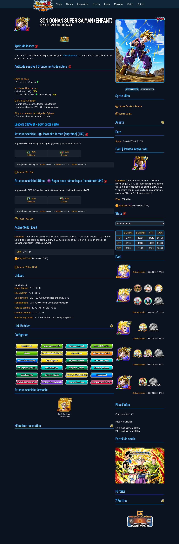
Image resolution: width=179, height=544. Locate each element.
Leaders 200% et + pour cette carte (37, 124)
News (59, 4)
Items (107, 4)
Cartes (69, 4)
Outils (130, 4)
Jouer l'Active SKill (27, 267)
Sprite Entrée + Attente (130, 106)
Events (96, 4)
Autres (141, 4)
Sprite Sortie (125, 114)
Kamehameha (70, 55)
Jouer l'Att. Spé (26, 172)
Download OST (39, 258)
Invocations (82, 4)
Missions (118, 4)
